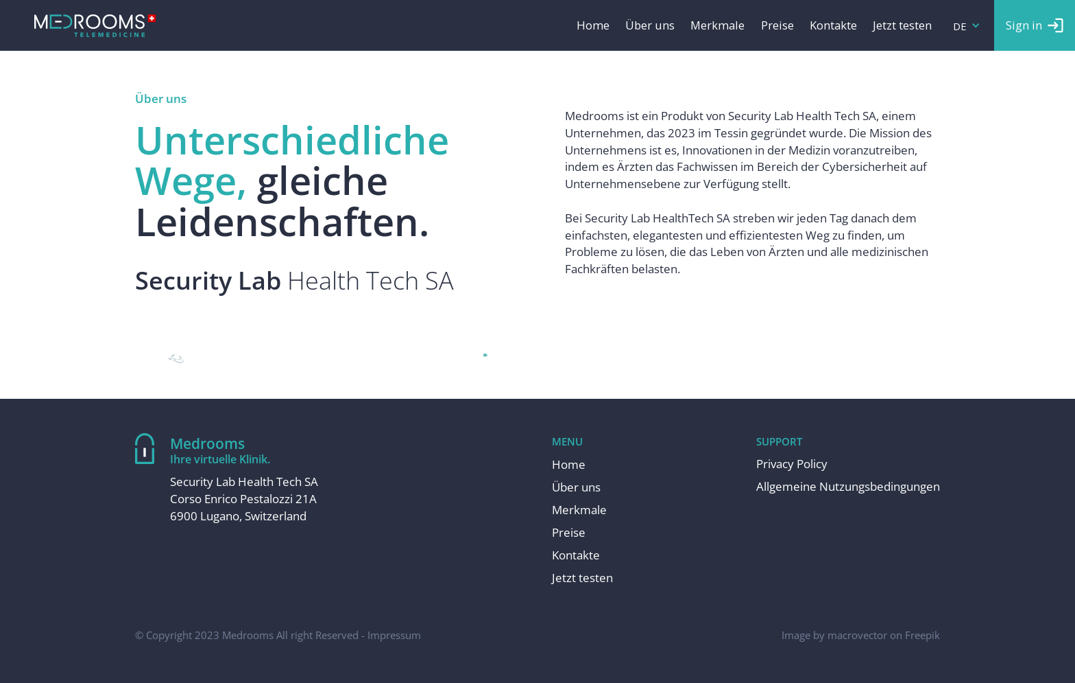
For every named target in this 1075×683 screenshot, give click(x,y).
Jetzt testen (902, 26)
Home (593, 26)
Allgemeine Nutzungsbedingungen (848, 486)
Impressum (394, 635)
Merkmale (717, 26)
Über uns (650, 26)
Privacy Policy (792, 464)
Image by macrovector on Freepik (861, 635)
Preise (777, 26)
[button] (966, 25)
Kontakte (833, 26)
